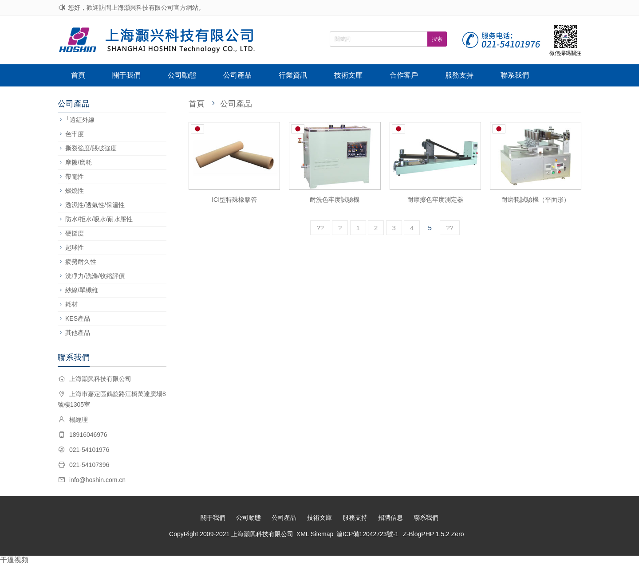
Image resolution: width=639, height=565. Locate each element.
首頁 (78, 75)
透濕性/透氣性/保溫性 (95, 204)
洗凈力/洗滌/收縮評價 (95, 275)
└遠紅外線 (80, 119)
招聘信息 (390, 517)
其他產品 (77, 332)
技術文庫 (348, 75)
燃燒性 (74, 190)
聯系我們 (515, 75)
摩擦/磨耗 (78, 162)
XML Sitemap (315, 534)
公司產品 (237, 75)
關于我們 (126, 75)
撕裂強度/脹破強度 (91, 148)
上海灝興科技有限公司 (262, 534)
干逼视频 (14, 560)
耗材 (71, 304)
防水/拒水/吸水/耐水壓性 (99, 219)
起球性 (74, 247)
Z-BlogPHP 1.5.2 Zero (433, 534)
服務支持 (459, 75)
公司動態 (182, 75)
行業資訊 (293, 75)
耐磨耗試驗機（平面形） (535, 199)
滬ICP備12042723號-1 (367, 534)
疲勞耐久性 (80, 261)
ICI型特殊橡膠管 (234, 199)
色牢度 (74, 133)
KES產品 (77, 318)
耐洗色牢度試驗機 (334, 199)
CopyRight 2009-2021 (200, 534)
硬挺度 (74, 233)
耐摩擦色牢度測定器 (435, 199)
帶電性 (74, 176)
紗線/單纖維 (81, 290)
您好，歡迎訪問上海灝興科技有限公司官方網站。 (136, 7)
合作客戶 (404, 75)
